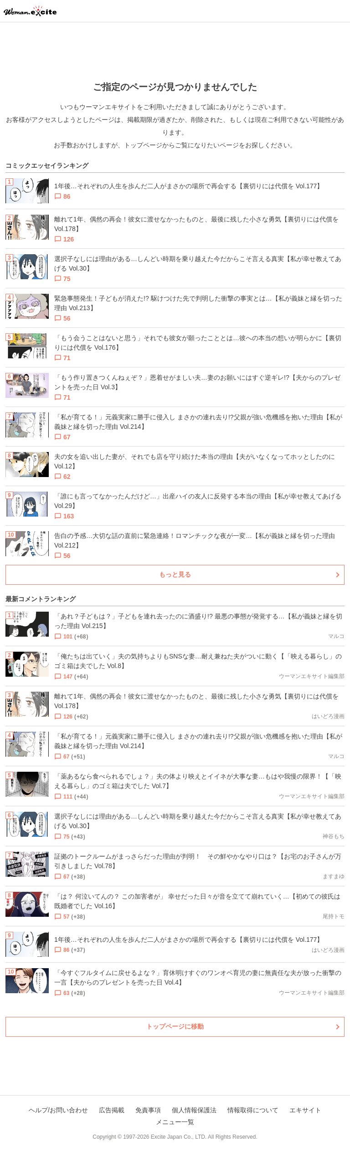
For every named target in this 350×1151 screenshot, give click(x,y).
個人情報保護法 (194, 1110)
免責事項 (148, 1110)
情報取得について (252, 1110)
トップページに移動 (175, 1026)
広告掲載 (111, 1110)
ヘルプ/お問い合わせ (58, 1110)
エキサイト (305, 1110)
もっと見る (175, 574)
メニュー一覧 (175, 1122)
